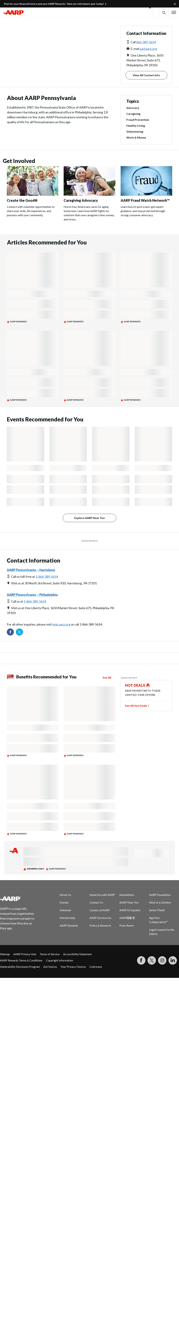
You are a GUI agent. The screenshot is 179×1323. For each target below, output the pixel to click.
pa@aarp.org (148, 49)
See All (107, 677)
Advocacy (132, 107)
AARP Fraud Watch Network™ (145, 200)
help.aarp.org (61, 624)
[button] (163, 12)
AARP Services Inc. (101, 917)
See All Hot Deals (136, 705)
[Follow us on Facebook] (10, 632)
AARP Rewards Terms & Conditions (21, 960)
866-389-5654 (146, 42)
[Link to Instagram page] (162, 960)
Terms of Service (50, 954)
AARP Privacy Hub (24, 954)
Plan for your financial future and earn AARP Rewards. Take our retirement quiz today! (54, 3)
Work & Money (136, 137)
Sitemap (5, 954)
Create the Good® (22, 200)
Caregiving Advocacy (81, 200)
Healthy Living (135, 125)
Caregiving (133, 113)
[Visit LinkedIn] (173, 960)
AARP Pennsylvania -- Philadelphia (32, 595)
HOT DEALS (135, 685)
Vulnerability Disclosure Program (20, 966)
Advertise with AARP (102, 894)
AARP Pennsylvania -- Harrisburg (31, 570)
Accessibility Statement (77, 954)
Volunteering (134, 131)
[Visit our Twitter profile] (19, 632)
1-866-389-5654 (46, 576)
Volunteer (65, 910)
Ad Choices (50, 966)
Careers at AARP (100, 910)
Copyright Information (59, 960)
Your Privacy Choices (73, 966)
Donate (64, 902)
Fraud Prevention (137, 119)
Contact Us (96, 902)
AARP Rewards (69, 925)
